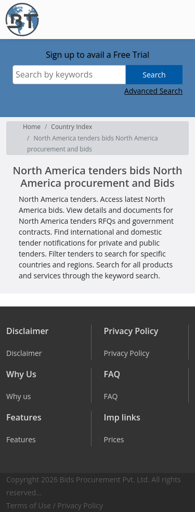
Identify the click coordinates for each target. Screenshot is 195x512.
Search (153, 75)
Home (32, 126)
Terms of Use (28, 505)
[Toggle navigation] (179, 19)
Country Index (71, 126)
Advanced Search (153, 91)
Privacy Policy (80, 505)
